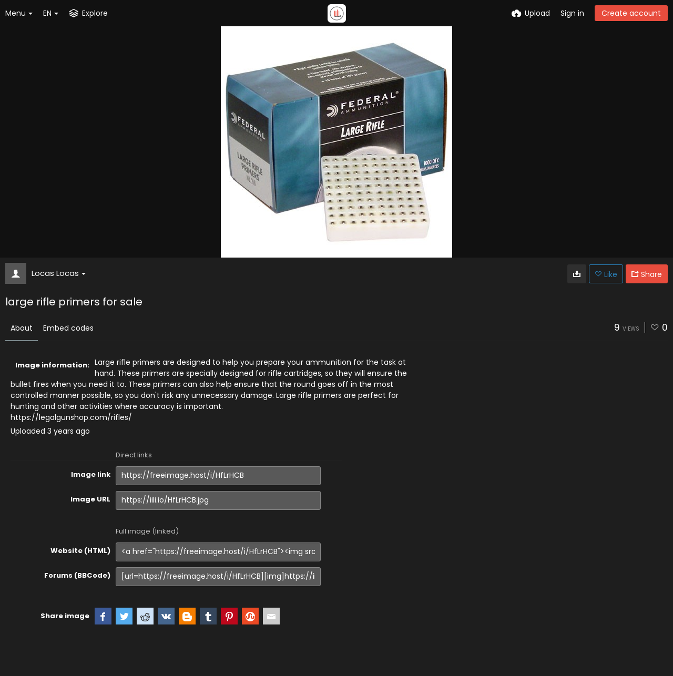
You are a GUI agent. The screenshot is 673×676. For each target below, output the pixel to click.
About (22, 328)
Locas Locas (59, 273)
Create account (631, 13)
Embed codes (68, 328)
